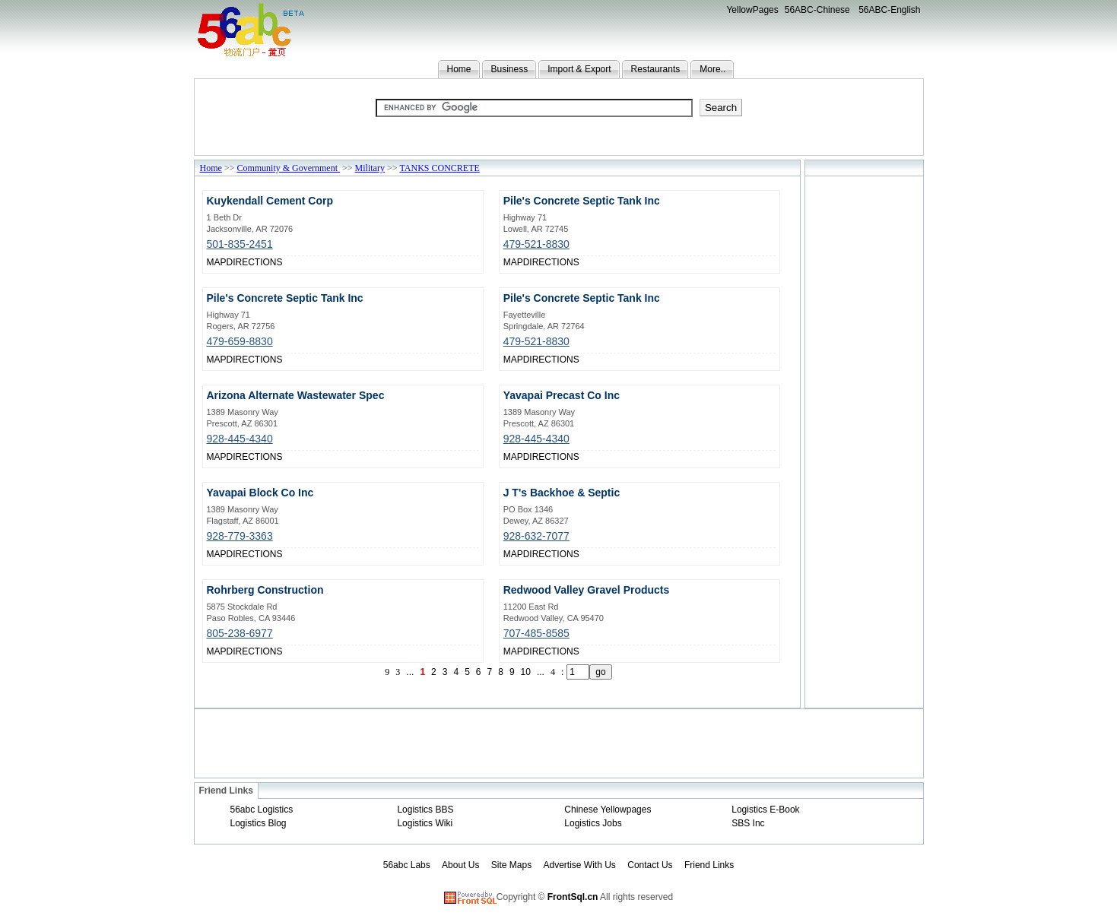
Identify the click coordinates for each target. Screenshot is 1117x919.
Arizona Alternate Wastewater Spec (296, 395)
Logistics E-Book (765, 809)
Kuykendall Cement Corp (270, 201)
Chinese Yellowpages (607, 809)
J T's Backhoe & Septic (561, 492)
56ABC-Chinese (817, 10)
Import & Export (579, 69)
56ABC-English (889, 10)
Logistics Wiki (424, 823)
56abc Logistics (262, 809)
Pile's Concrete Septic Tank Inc (581, 201)
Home (459, 69)
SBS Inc (747, 823)
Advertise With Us (580, 865)
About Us (460, 865)
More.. (712, 69)
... (410, 672)
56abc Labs (406, 865)
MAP (217, 262)
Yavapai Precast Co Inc (561, 395)
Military (370, 168)
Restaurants (656, 69)
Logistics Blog (258, 823)
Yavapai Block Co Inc (260, 492)
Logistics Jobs (592, 823)
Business (509, 69)
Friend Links (709, 865)
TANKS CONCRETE (439, 168)
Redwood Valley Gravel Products (586, 590)
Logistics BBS (425, 809)
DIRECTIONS (255, 262)
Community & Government (288, 168)
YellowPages (752, 10)
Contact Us (649, 865)
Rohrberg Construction (265, 590)
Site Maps (511, 865)
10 (526, 672)
